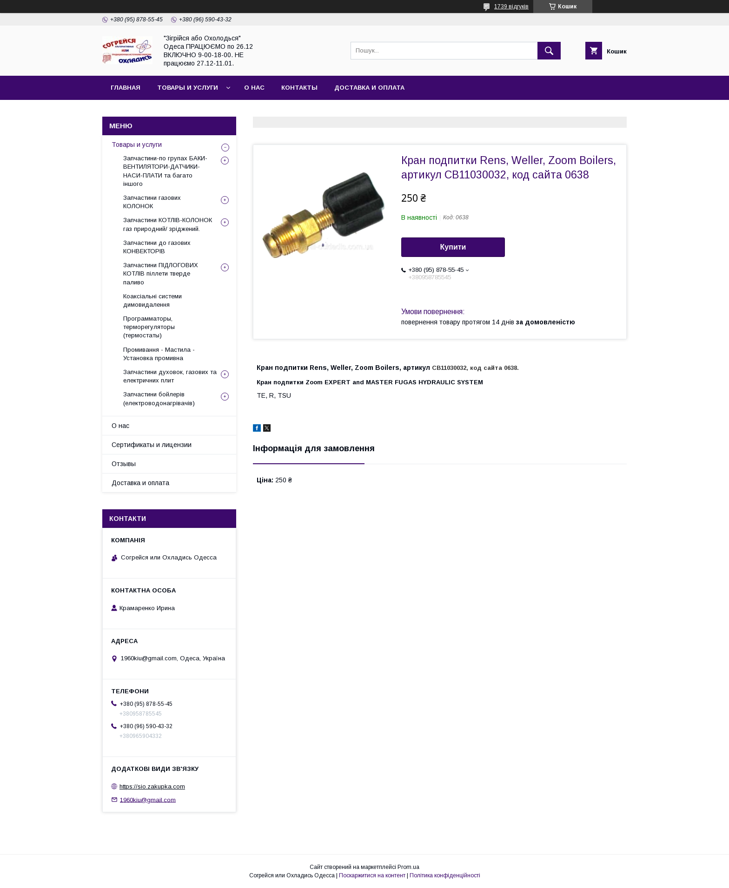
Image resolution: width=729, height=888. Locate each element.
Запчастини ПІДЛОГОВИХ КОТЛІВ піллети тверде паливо (160, 273)
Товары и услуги (187, 87)
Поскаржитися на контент (372, 875)
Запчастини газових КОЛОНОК (152, 202)
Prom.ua (408, 867)
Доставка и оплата (369, 87)
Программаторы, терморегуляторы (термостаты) (149, 327)
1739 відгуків (511, 6)
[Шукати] (549, 50)
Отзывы (124, 463)
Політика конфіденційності (445, 875)
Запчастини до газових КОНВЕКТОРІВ (157, 247)
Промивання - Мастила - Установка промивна (159, 354)
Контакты (299, 87)
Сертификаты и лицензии (152, 444)
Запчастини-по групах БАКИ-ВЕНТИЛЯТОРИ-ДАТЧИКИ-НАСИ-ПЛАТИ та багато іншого (165, 171)
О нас (254, 87)
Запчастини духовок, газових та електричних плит (170, 376)
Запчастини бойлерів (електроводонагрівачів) (159, 398)
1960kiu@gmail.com (148, 799)
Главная (125, 87)
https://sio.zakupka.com (152, 786)
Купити (453, 247)
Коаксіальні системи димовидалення (152, 300)
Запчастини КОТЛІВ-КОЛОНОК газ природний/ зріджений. (167, 224)
